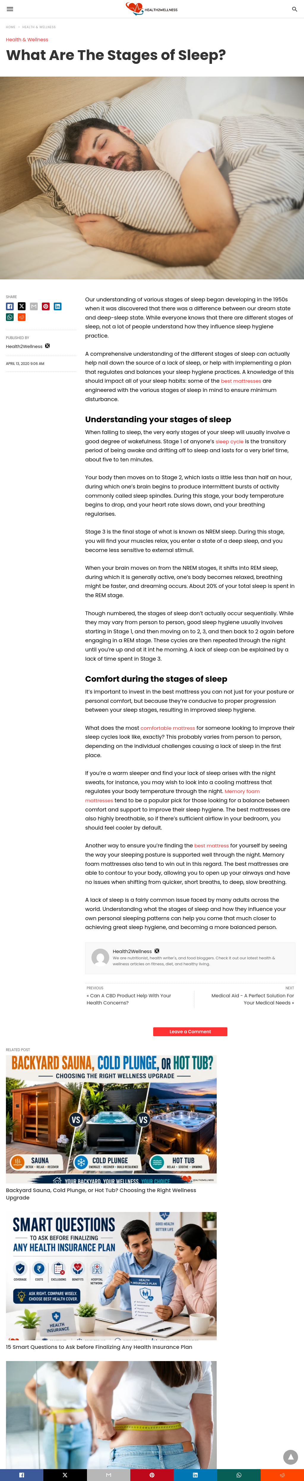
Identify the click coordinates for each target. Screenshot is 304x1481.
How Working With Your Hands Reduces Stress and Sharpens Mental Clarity (151, 1355)
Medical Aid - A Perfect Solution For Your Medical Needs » (253, 999)
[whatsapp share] (10, 317)
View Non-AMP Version (190, 1452)
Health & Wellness (39, 27)
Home (11, 27)
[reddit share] (22, 317)
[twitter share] (22, 306)
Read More (67, 1261)
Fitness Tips (218, 1213)
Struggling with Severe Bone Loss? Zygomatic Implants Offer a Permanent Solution (248, 1355)
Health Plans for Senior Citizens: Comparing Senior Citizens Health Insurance (46, 1355)
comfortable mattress (170, 728)
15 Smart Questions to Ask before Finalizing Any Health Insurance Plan (150, 1125)
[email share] (34, 306)
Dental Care (219, 1334)
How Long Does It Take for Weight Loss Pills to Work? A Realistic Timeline (251, 1125)
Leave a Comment (190, 1032)
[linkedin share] (57, 306)
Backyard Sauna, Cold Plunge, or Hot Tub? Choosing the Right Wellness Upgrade (49, 1125)
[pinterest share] (46, 306)
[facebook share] (10, 306)
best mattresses (242, 381)
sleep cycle (231, 441)
